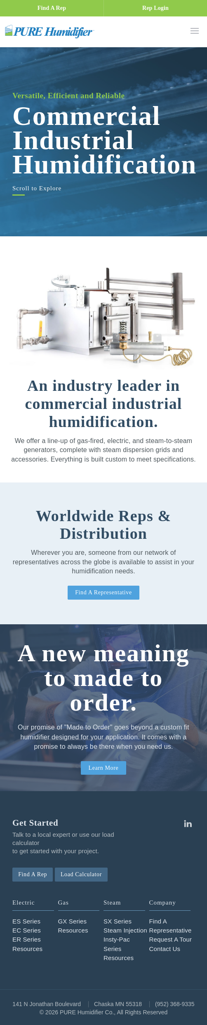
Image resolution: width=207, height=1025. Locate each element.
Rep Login (155, 8)
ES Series (26, 921)
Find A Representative (103, 592)
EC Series (26, 930)
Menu (194, 31)
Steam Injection (125, 930)
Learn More (104, 768)
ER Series (26, 939)
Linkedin (188, 823)
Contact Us (165, 948)
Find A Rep (52, 8)
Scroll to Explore (36, 188)
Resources (27, 948)
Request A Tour (170, 939)
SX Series (118, 921)
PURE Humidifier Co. (51, 31)
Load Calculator (81, 874)
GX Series (72, 921)
